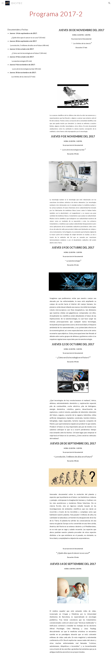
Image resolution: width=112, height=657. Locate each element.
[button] (2, 3)
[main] (55, 13)
